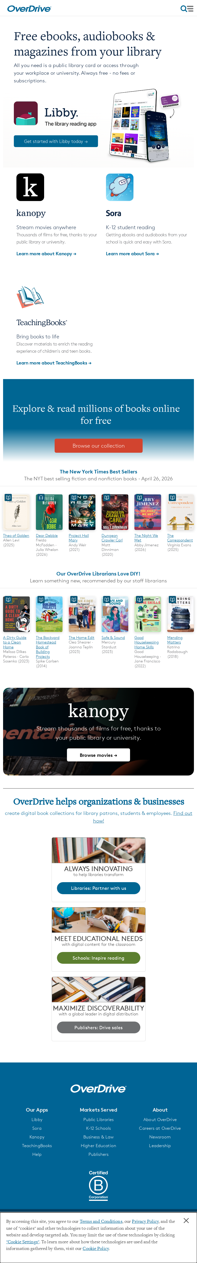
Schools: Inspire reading (98, 958)
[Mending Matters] (180, 633)
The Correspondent (180, 537)
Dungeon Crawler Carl (112, 537)
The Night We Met (146, 537)
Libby (37, 1119)
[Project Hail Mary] (82, 531)
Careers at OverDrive (160, 1128)
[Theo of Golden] (16, 531)
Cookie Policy (96, 1249)
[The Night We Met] (147, 531)
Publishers (98, 1154)
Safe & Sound (113, 637)
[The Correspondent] (180, 531)
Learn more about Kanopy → (46, 253)
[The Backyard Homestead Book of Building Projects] (49, 633)
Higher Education (98, 1145)
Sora (36, 1128)
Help (37, 1154)
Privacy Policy (145, 1222)
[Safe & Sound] (115, 633)
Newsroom (160, 1136)
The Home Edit (81, 637)
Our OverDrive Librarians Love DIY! (98, 573)
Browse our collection (99, 445)
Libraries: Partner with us (98, 888)
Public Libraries (98, 1119)
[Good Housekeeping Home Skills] (147, 633)
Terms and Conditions (101, 1222)
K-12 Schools (98, 1128)
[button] (36, 1110)
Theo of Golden (16, 535)
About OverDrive (160, 1119)
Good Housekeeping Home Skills (146, 642)
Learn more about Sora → (132, 253)
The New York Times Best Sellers (98, 471)
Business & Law (98, 1136)
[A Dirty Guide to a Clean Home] (16, 633)
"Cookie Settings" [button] (22, 1242)
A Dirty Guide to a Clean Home (14, 642)
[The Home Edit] (82, 633)
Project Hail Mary (79, 537)
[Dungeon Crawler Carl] (115, 531)
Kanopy (36, 1136)
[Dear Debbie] (49, 531)
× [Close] (186, 1220)
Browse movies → (98, 755)
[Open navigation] (187, 9)
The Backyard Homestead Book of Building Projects (48, 647)
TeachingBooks (37, 1145)
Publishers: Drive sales (98, 1027)
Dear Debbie (47, 535)
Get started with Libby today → (56, 141)
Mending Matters (175, 640)
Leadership (160, 1145)
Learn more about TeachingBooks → (54, 362)
